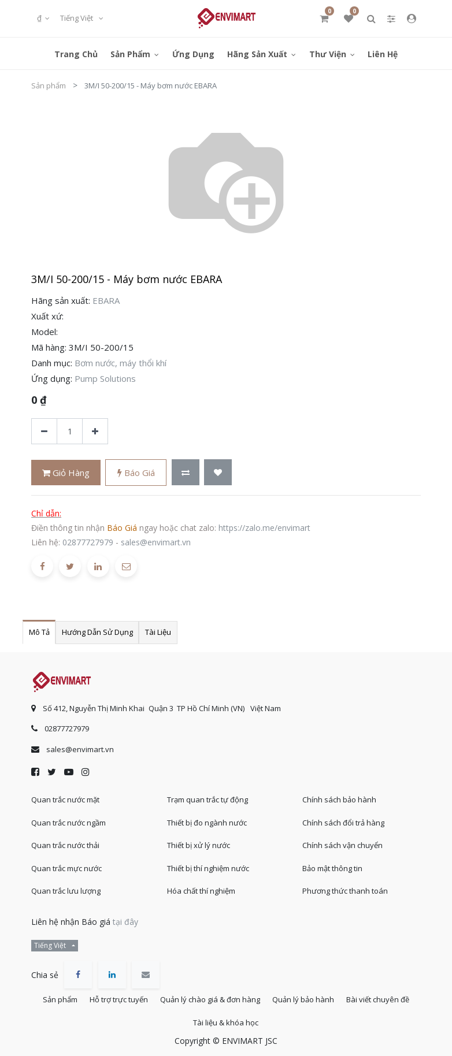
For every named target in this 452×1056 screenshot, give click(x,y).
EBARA (106, 300)
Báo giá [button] (136, 472)
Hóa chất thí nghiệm (201, 882)
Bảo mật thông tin (332, 859)
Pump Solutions (105, 378)
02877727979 (87, 542)
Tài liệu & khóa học (266, 1021)
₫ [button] (40, 18)
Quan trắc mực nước (66, 859)
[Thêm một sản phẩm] (95, 431)
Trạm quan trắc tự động (207, 791)
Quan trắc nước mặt (65, 791)
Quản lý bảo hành (349, 993)
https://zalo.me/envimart (264, 527)
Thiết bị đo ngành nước (207, 814)
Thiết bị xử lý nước (198, 837)
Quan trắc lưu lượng (66, 882)
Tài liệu (158, 632)
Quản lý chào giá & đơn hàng (251, 993)
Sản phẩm (48, 85)
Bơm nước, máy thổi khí (120, 363)
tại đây (125, 913)
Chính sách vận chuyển (342, 837)
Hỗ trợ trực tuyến (153, 993)
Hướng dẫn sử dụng (97, 632)
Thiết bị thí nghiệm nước (208, 859)
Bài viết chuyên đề (184, 1021)
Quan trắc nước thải (65, 837)
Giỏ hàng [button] (66, 472)
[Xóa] (44, 431)
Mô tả (39, 632)
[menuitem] (76, 53)
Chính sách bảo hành (339, 791)
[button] (185, 472)
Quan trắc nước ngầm (68, 814)
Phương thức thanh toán (345, 882)
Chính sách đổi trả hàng (343, 814)
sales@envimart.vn (156, 542)
